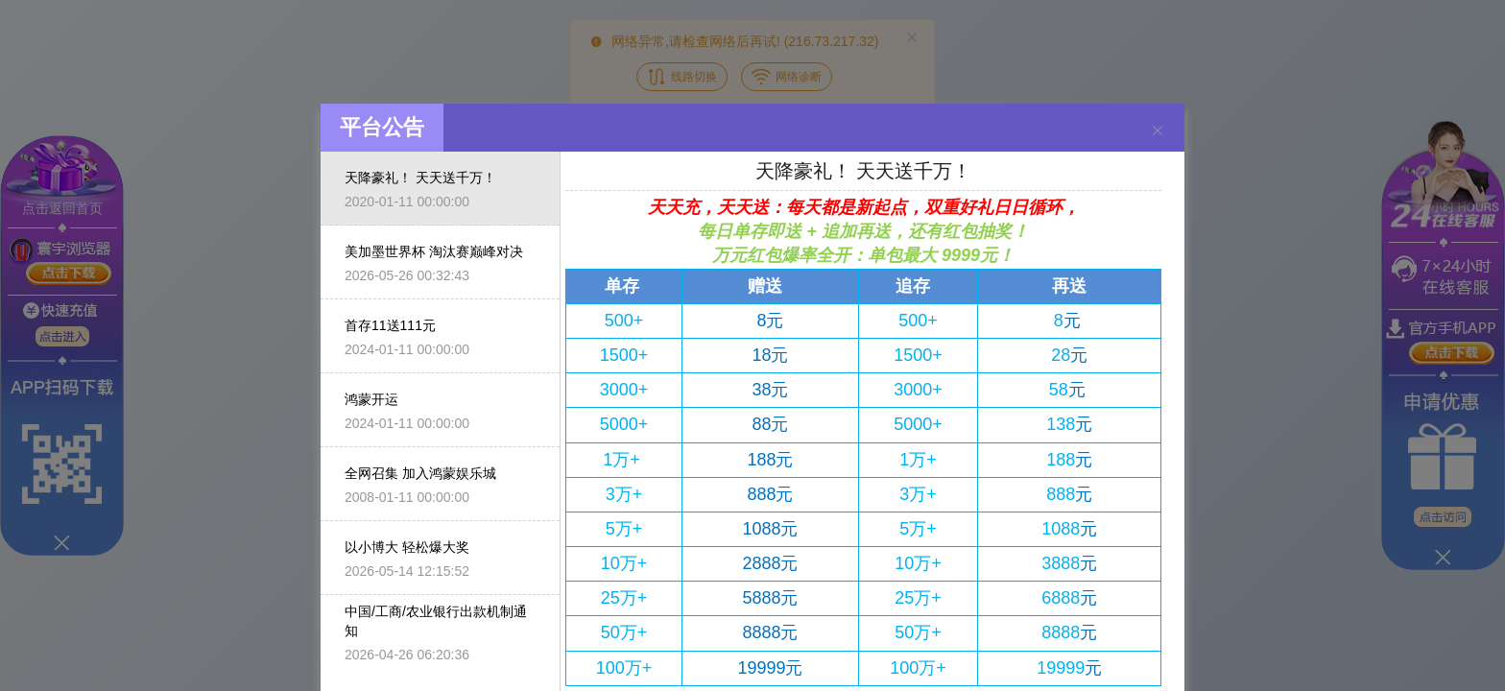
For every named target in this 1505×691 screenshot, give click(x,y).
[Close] (1157, 130)
